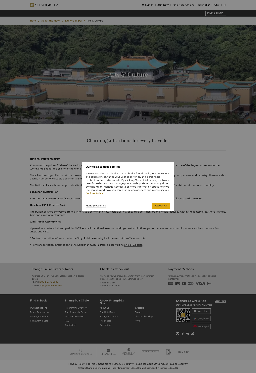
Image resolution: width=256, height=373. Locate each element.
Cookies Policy (94, 193)
